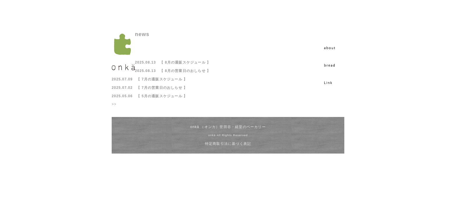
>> (114, 104)
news (142, 34)
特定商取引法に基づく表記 (228, 144)
